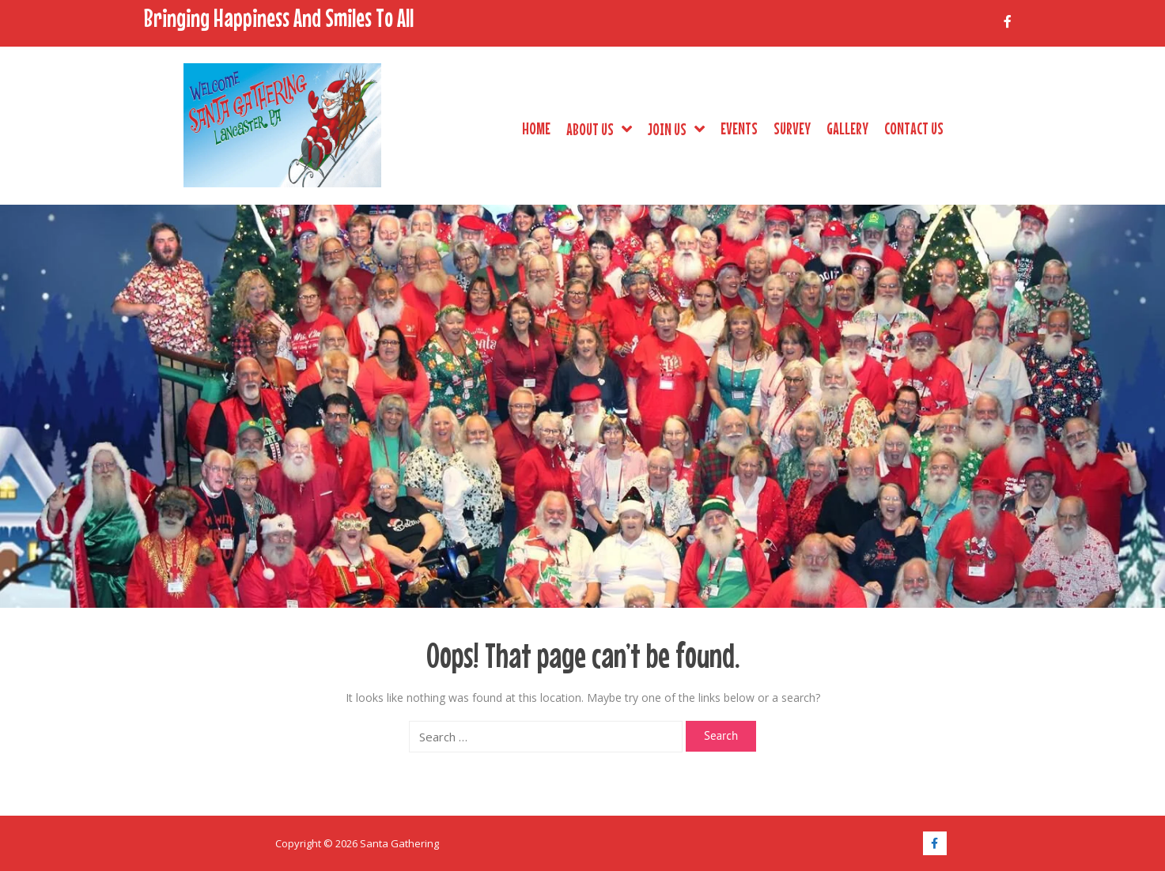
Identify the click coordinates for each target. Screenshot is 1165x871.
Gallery (847, 128)
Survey (792, 128)
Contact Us (914, 128)
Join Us (676, 128)
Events (739, 128)
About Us (599, 128)
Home (536, 128)
